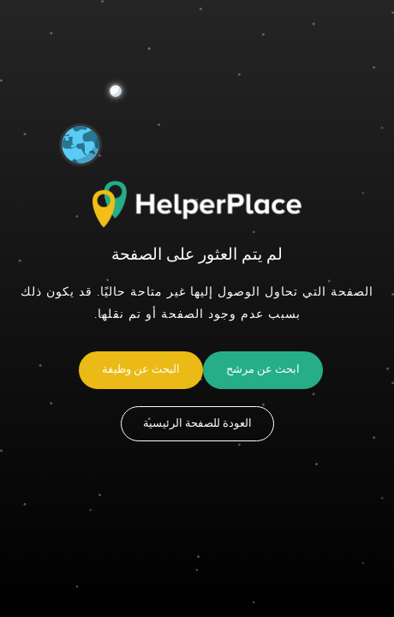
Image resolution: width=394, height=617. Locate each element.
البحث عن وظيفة (141, 369)
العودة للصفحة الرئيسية (197, 423)
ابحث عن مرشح (263, 369)
